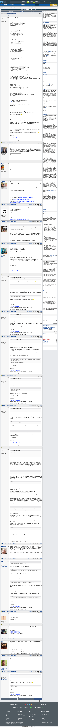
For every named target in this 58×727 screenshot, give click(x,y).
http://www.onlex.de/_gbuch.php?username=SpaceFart (21, 199)
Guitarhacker (29, 311)
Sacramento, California (4, 319)
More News (45, 312)
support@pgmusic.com (20, 723)
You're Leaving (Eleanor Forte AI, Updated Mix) (11, 15)
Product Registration (45, 719)
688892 (41, 624)
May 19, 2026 (45, 24)
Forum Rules (32, 9)
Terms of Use (44, 722)
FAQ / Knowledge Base (45, 714)
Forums (9, 7)
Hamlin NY (2, 651)
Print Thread (9, 13)
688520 (41, 204)
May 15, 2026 (45, 62)
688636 (41, 558)
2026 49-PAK (46, 206)
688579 (41, 336)
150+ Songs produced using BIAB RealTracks (16, 270)
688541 (41, 243)
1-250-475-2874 (36, 1)
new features (50, 84)
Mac (53, 289)
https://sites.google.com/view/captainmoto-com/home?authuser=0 (19, 219)
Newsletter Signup (33, 714)
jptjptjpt (30, 671)
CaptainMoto (29, 375)
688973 (41, 671)
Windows (44, 290)
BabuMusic (30, 274)
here (45, 107)
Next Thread (33, 11)
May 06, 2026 (45, 211)
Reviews (19, 719)
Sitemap (7, 719)
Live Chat (30, 2)
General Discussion (14, 7)
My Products (32, 719)
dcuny (30, 142)
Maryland (2, 556)
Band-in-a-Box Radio (21, 715)
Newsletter (44, 704)
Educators (8, 718)
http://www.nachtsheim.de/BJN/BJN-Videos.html (26, 197)
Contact (7, 714)
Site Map (51, 722)
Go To (14, 13)
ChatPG (44, 11)
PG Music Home (3, 7)
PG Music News (46, 22)
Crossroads (30, 336)
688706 (41, 611)
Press (7, 715)
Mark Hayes (30, 405)
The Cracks (19, 622)
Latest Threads (26, 9)
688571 (41, 274)
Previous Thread (10, 11)
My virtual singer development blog (15, 137)
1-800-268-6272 (31, 1)
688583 (41, 405)
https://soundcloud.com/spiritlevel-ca (15, 632)
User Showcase (20, 7)
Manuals (43, 715)
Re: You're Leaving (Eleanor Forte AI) (9, 142)
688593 (41, 447)
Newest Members (46, 325)
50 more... (12, 271)
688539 (41, 221)
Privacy (48, 722)
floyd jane (30, 447)
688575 (41, 311)
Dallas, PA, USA (3, 155)
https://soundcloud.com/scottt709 (14, 631)
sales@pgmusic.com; (14, 723)
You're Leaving (12, 17)
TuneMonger (29, 558)
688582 (41, 375)
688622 (41, 543)
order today (48, 83)
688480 (41, 142)
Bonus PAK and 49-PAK (52, 255)
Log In (55, 7)
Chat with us (39, 707)
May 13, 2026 (45, 89)
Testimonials (20, 718)
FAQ (35, 9)
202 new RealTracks (51, 190)
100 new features (50, 51)
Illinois (2, 217)
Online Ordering (37, 2)
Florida (2, 256)
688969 (41, 655)
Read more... (45, 60)
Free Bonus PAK (48, 55)
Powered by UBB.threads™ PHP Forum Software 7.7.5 (29, 726)
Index (21, 11)
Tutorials (43, 718)
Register (51, 7)
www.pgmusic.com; (8, 723)
